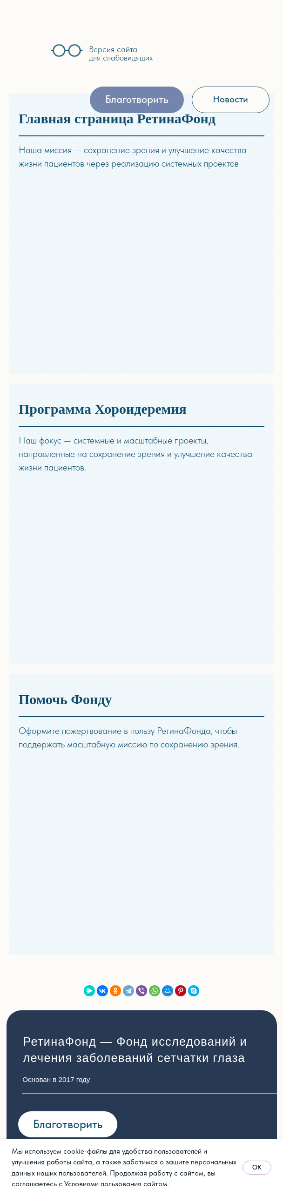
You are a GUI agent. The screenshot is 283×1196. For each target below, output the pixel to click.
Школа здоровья (132, 888)
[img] (24, 51)
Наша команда (52, 825)
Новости (39, 989)
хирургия (117, 856)
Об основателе (51, 809)
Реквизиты (154, 1021)
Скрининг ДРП (128, 808)
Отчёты (36, 841)
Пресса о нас (49, 1021)
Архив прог (121, 904)
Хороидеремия (129, 872)
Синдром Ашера (132, 793)
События (39, 1005)
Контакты (40, 889)
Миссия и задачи (55, 794)
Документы (43, 857)
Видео (204, 809)
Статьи (205, 794)
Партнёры (42, 873)
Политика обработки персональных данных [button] (107, 1138)
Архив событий (51, 1037)
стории (40, 973)
